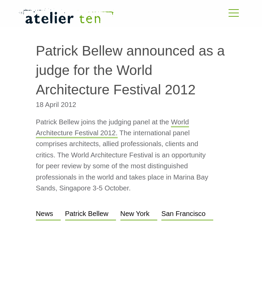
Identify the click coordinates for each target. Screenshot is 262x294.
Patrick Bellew (86, 213)
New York (135, 213)
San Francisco (183, 213)
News (44, 213)
